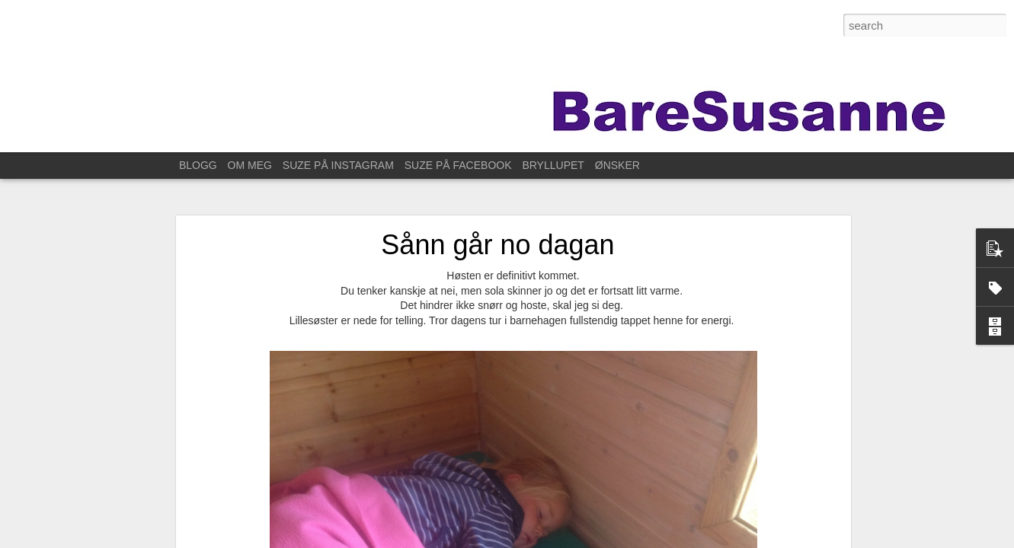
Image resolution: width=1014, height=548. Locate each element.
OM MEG (250, 165)
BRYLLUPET (553, 165)
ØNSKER (617, 165)
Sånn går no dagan (497, 244)
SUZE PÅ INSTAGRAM (338, 165)
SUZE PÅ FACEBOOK (458, 165)
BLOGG (198, 165)
